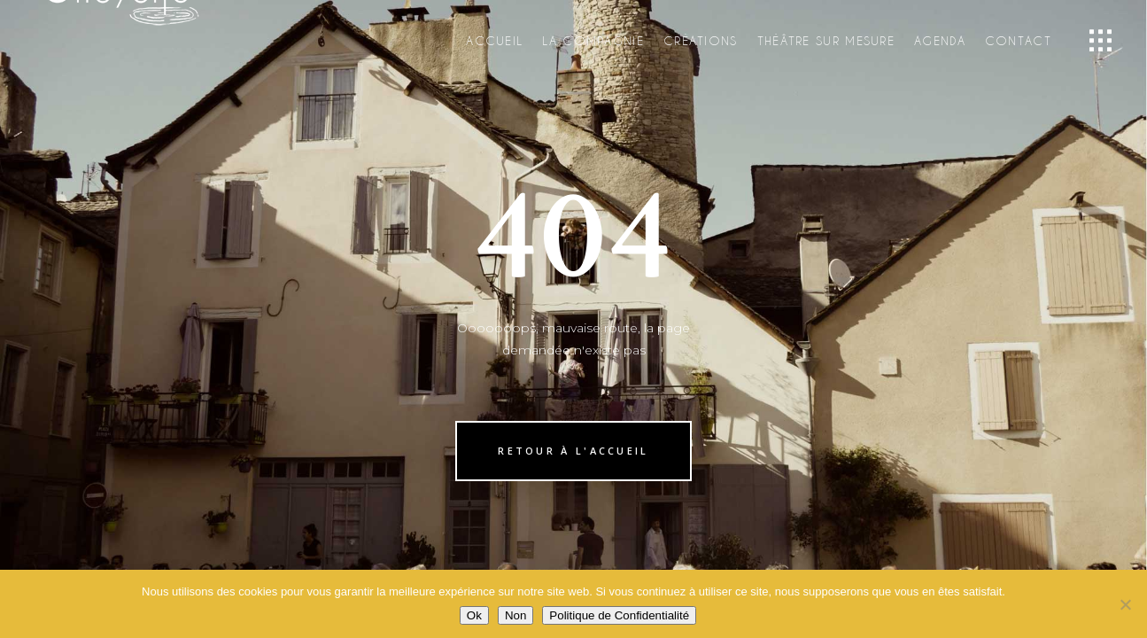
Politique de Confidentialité (619, 615)
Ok (474, 615)
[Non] (1125, 604)
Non (515, 615)
